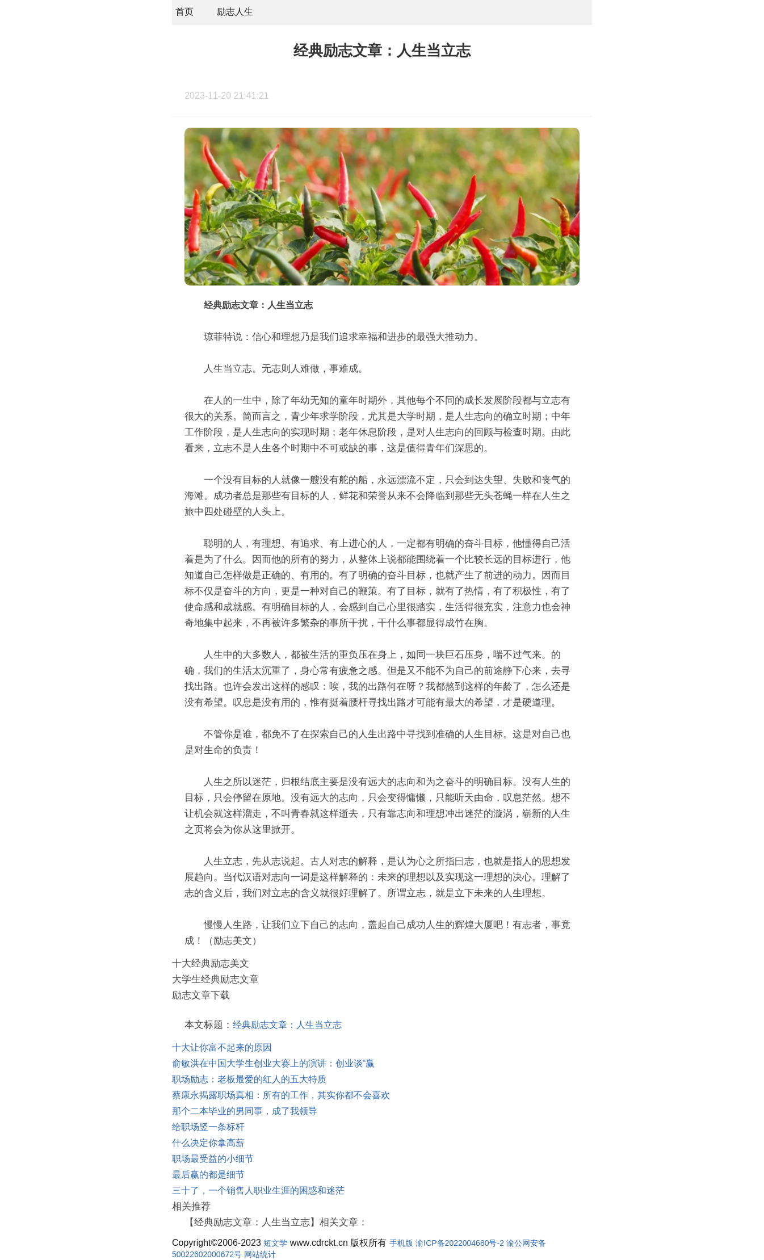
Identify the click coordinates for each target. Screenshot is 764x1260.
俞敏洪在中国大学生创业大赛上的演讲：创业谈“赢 (273, 1063)
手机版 (401, 1243)
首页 (184, 11)
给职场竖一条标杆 (208, 1127)
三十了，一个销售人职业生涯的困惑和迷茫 (258, 1190)
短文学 (275, 1243)
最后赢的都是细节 (208, 1174)
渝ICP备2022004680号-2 (459, 1243)
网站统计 (260, 1254)
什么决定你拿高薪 (208, 1143)
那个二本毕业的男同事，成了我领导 (244, 1111)
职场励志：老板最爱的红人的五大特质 (249, 1079)
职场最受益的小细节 (213, 1159)
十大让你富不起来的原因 (222, 1047)
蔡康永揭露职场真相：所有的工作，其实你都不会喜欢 (281, 1095)
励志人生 (235, 11)
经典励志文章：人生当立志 (287, 1025)
